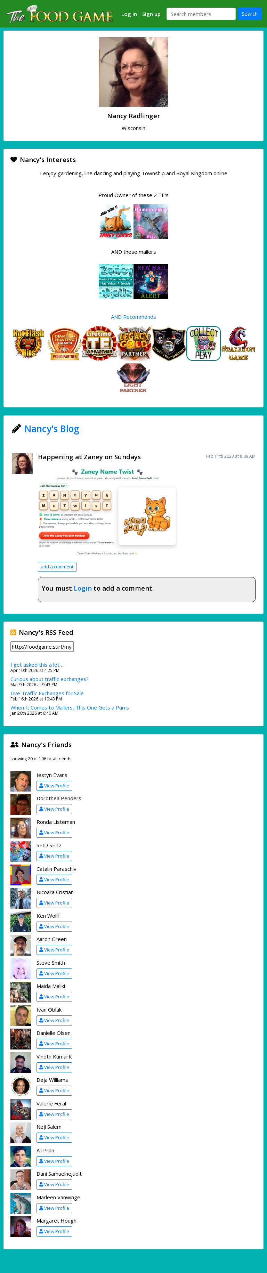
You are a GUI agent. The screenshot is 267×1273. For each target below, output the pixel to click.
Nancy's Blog (51, 428)
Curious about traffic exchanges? (49, 678)
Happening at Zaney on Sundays (89, 456)
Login (83, 588)
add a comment (57, 566)
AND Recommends (133, 316)
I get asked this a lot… (36, 664)
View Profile (54, 786)
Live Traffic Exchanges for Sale (47, 693)
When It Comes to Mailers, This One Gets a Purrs (69, 707)
